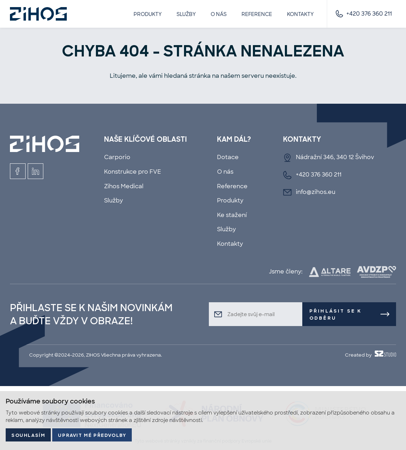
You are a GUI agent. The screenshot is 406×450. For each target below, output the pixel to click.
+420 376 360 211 (369, 13)
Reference (257, 14)
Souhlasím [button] (28, 435)
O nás (219, 14)
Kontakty (300, 14)
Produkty (148, 14)
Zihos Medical (124, 186)
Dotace (228, 157)
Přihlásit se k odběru (335, 314)
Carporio (117, 157)
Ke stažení (232, 215)
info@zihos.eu (315, 192)
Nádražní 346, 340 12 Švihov (335, 157)
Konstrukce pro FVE (132, 171)
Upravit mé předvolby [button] (92, 435)
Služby (186, 14)
